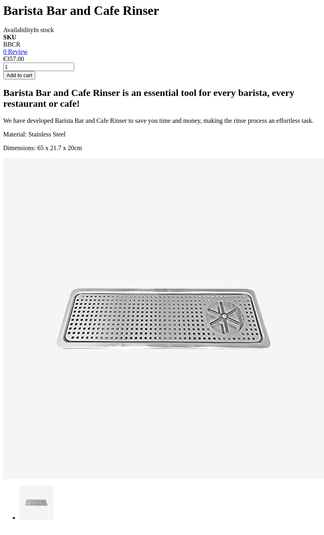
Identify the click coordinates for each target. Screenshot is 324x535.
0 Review (15, 51)
